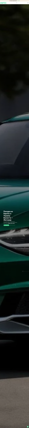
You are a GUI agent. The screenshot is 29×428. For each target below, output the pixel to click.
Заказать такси (12, 225)
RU (16, 2)
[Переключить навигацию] (28, 2)
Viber (18, 0)
